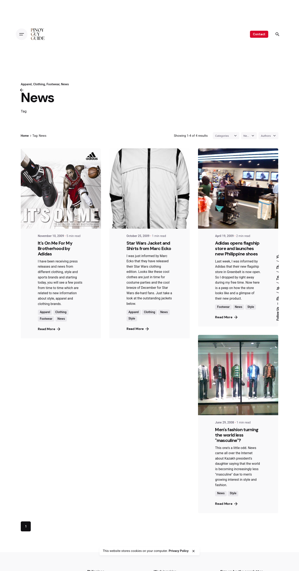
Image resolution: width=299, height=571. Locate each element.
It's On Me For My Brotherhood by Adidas (55, 248)
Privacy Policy (179, 551)
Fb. (277, 297)
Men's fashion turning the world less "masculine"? (236, 435)
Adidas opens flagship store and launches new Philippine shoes (237, 248)
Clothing (39, 84)
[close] (193, 551)
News (65, 84)
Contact (259, 34)
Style (131, 318)
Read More (49, 329)
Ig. (277, 288)
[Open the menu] (21, 34)
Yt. (277, 257)
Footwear (52, 84)
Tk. (277, 266)
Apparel (45, 312)
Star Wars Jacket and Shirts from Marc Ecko (149, 245)
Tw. (277, 277)
